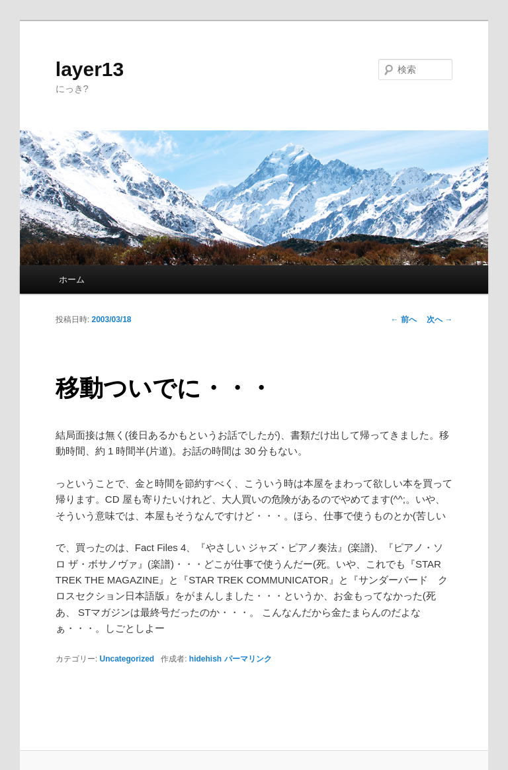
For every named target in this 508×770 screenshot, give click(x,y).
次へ (439, 319)
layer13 (90, 69)
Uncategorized (126, 658)
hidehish (205, 658)
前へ (404, 319)
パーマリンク (248, 658)
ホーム (72, 279)
